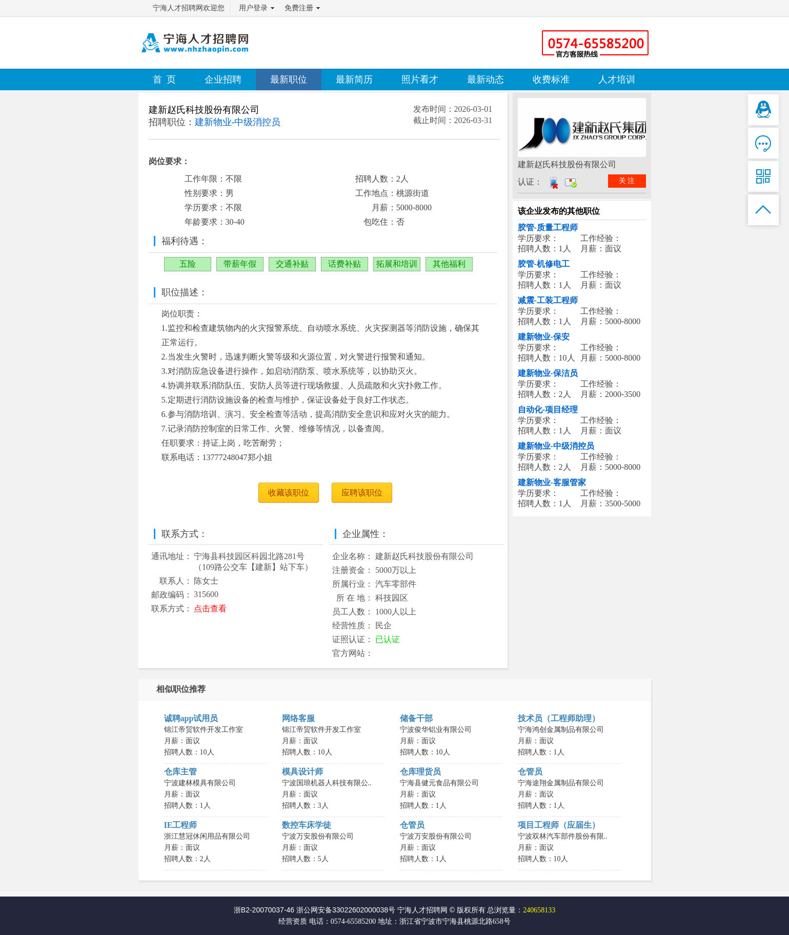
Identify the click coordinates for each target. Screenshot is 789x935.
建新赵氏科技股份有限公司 (204, 110)
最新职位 (288, 79)
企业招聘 (223, 79)
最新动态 (485, 79)
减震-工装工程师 (548, 300)
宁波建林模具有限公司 (200, 783)
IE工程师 (180, 825)
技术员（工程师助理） (559, 718)
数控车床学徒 (306, 825)
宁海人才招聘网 (422, 910)
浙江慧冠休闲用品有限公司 (207, 836)
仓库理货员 (420, 771)
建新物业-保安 (544, 336)
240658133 (539, 910)
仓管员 (530, 771)
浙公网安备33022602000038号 (345, 910)
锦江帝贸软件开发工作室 (203, 729)
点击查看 (210, 608)
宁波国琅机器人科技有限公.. (327, 783)
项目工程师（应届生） (559, 825)
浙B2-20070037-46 (264, 910)
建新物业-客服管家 (552, 482)
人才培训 (616, 79)
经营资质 (292, 921)
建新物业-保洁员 (548, 373)
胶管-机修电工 (544, 264)
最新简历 (354, 79)
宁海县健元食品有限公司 (439, 783)
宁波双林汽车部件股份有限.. (563, 836)
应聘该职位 (361, 492)
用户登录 (253, 8)
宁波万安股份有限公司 (318, 836)
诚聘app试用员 (191, 718)
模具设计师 (302, 771)
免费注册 (299, 8)
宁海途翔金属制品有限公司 (561, 783)
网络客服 (298, 718)
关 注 (627, 181)
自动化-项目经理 (548, 409)
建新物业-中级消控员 (556, 446)
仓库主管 (180, 771)
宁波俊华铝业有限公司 (436, 729)
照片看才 (419, 79)
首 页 (164, 79)
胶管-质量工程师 (548, 227)
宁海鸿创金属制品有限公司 (561, 729)
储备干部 (416, 718)
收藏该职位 (288, 492)
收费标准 (551, 79)
